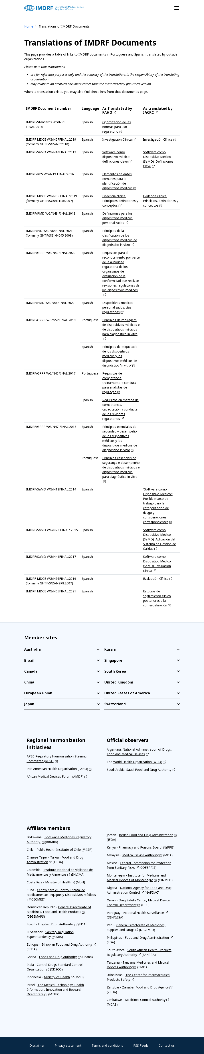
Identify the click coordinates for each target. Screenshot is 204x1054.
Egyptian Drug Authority (56, 924)
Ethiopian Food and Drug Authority (66, 944)
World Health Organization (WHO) (137, 762)
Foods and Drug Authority (58, 957)
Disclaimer (36, 1045)
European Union (38, 693)
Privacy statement (68, 1045)
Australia (32, 649)
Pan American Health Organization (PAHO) (57, 769)
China (29, 682)
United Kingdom (118, 682)
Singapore (113, 660)
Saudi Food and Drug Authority (148, 769)
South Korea (115, 671)
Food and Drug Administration (147, 937)
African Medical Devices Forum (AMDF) (55, 776)
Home (28, 26)
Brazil (29, 660)
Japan (29, 703)
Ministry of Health (58, 882)
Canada (31, 671)
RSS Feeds (140, 1045)
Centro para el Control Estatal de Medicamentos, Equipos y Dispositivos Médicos (61, 892)
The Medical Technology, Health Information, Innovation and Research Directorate (55, 989)
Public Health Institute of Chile (58, 849)
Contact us (167, 1045)
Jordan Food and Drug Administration (146, 835)
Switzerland (115, 703)
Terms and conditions (107, 1045)
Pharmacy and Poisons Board (140, 847)
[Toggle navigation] (177, 8)
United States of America (127, 693)
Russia (110, 649)
